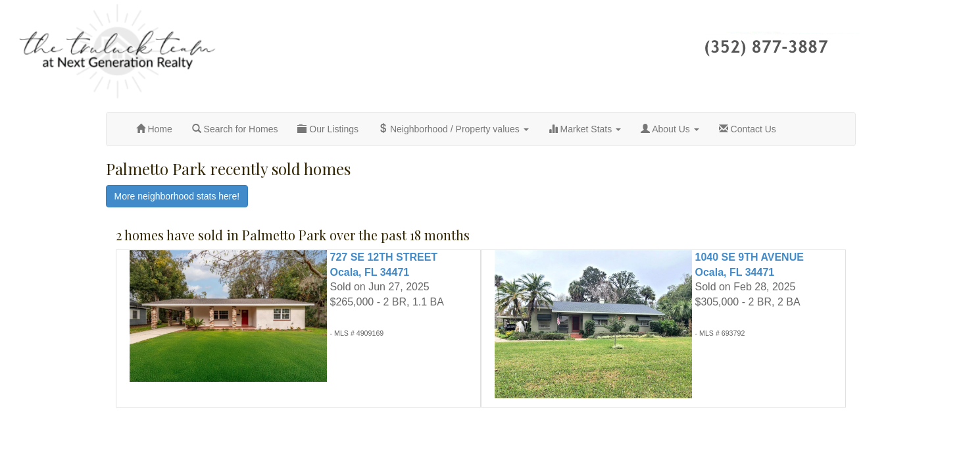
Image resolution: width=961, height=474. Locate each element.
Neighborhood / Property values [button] (453, 129)
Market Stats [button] (585, 129)
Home (154, 129)
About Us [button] (670, 129)
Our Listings (327, 129)
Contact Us (747, 129)
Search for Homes (235, 129)
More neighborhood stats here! (177, 196)
